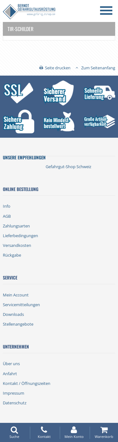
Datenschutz (14, 403)
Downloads (13, 314)
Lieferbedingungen (20, 235)
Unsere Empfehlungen (24, 157)
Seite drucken (57, 68)
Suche (14, 432)
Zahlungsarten (16, 226)
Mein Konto (74, 432)
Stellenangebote (18, 324)
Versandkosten (17, 245)
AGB (7, 216)
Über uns (11, 363)
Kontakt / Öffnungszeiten (26, 383)
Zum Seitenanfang (98, 68)
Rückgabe (12, 255)
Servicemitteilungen (21, 304)
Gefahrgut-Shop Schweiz (68, 166)
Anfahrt (10, 373)
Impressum (13, 393)
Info (6, 206)
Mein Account (16, 295)
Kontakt (44, 432)
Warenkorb (104, 432)
